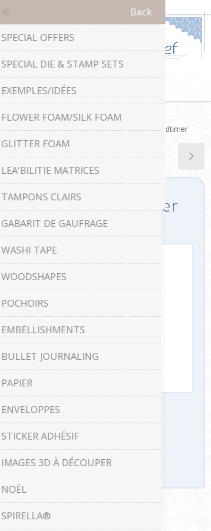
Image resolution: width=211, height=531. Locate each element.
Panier (119, 87)
